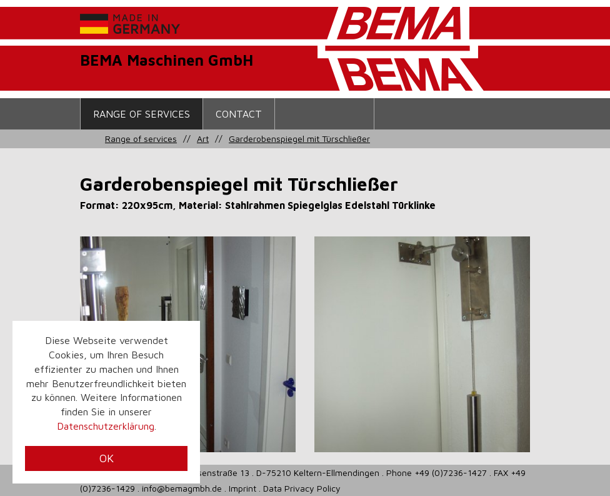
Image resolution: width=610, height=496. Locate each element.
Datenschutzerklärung (105, 426)
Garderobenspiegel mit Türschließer (299, 138)
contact (239, 113)
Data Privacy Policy (302, 488)
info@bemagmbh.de (182, 488)
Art (203, 138)
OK (106, 458)
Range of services (141, 113)
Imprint (242, 488)
